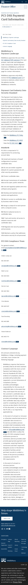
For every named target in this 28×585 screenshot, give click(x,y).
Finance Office (8, 7)
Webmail (23, 553)
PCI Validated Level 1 (15, 78)
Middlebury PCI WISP (16, 140)
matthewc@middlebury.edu (9, 281)
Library (16, 545)
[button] (22, 1)
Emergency (4, 539)
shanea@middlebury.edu (8, 341)
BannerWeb (4, 549)
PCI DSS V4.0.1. (14, 143)
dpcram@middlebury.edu (8, 296)
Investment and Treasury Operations (10, 13)
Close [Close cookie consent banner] (24, 565)
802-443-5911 (11, 523)
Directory (10, 551)
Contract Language (7, 46)
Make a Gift (7, 518)
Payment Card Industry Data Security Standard (14, 40)
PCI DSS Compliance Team (9, 43)
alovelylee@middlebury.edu (9, 266)
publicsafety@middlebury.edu (8, 525)
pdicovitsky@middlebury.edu (9, 326)
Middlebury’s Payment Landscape (11, 37)
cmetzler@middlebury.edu (8, 311)
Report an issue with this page (23, 541)
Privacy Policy (17, 582)
